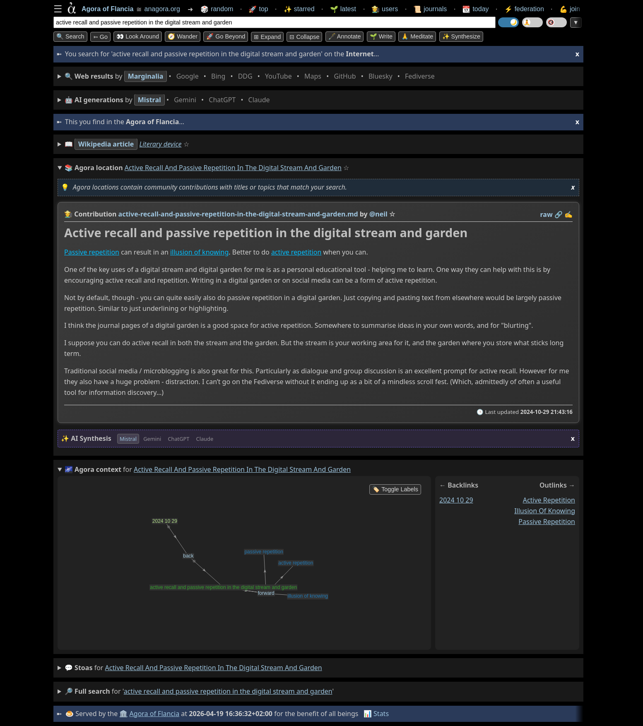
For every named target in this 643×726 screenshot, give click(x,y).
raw (546, 214)
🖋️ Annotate (344, 36)
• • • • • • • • (251, 76)
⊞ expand (267, 37)
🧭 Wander (182, 36)
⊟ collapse (304, 37)
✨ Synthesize (461, 36)
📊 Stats (376, 713)
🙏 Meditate (417, 36)
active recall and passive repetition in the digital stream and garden (213, 667)
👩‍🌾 (68, 214)
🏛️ (123, 713)
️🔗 (558, 214)
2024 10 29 (456, 500)
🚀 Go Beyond (225, 36)
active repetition (296, 252)
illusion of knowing (199, 252)
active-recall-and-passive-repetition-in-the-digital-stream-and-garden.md (238, 214)
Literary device (161, 144)
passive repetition (546, 521)
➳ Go (100, 37)
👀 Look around (137, 36)
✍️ (568, 214)
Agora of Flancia (155, 713)
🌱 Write (381, 36)
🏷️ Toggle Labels (395, 489)
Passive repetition (91, 252)
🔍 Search (70, 36)
